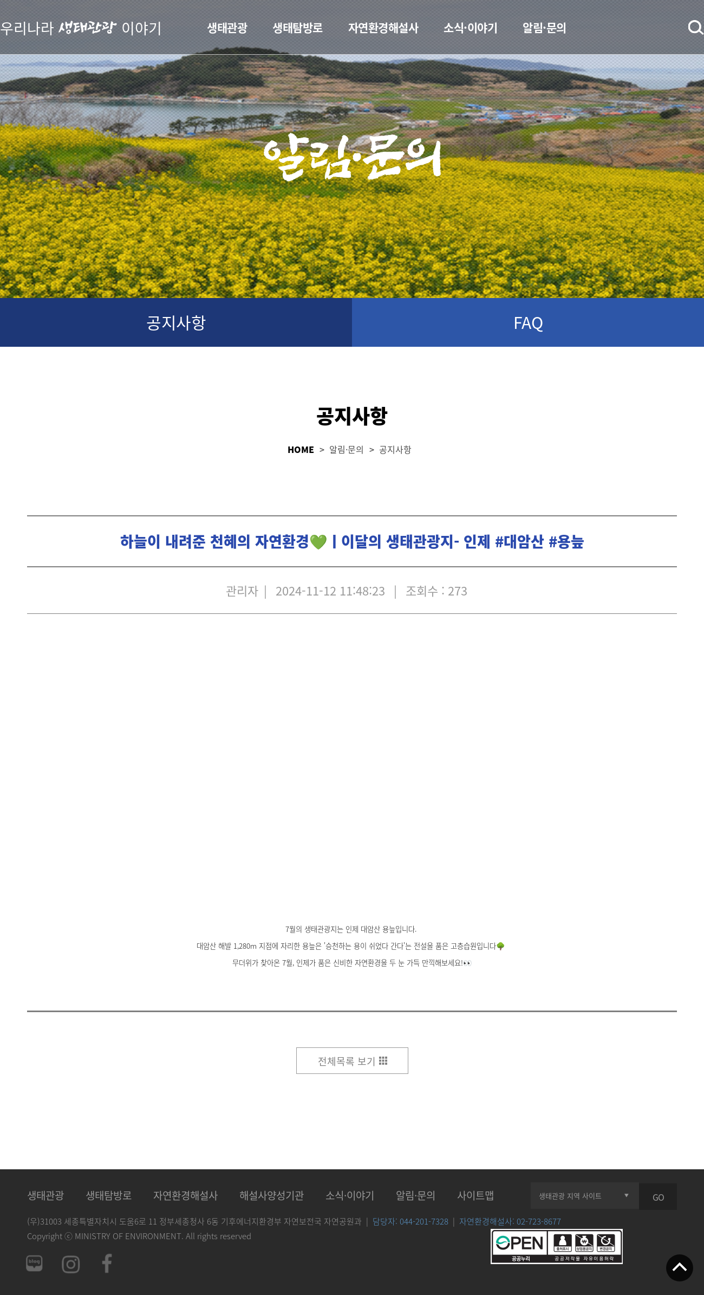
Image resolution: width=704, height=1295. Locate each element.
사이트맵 (475, 1195)
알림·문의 (544, 27)
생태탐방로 (297, 27)
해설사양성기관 (271, 1195)
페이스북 (107, 1263)
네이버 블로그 (33, 1263)
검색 (696, 27)
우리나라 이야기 (81, 27)
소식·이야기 (470, 27)
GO (658, 1196)
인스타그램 (70, 1263)
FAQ (528, 322)
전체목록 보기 (347, 1061)
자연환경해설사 (383, 27)
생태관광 (227, 27)
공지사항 (176, 322)
